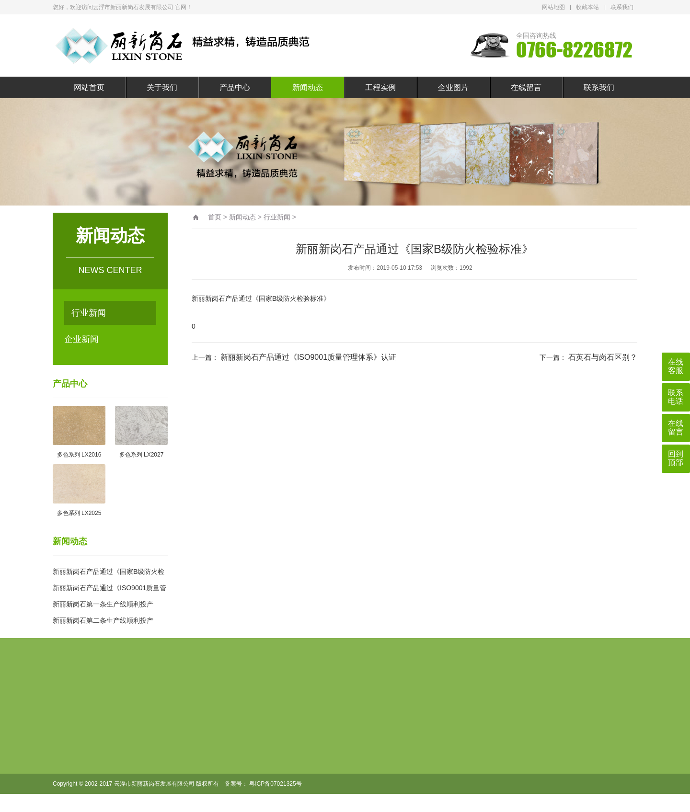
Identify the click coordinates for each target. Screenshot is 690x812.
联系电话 (675, 397)
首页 (214, 217)
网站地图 (553, 7)
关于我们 (162, 87)
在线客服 (675, 366)
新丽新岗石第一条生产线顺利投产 (103, 604)
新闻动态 (307, 87)
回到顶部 (675, 458)
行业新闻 (88, 313)
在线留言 (526, 87)
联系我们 (621, 7)
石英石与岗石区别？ (602, 357)
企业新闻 (81, 339)
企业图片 (453, 87)
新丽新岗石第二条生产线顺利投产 (103, 620)
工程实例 (380, 87)
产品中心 (234, 87)
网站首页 (89, 87)
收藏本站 (587, 7)
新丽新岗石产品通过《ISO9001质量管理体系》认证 (308, 357)
